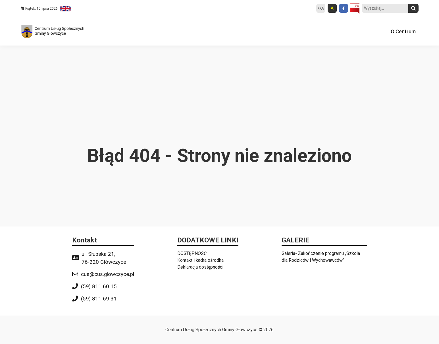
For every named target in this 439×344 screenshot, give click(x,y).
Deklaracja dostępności (200, 267)
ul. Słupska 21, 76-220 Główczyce (104, 258)
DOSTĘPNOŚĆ (192, 253)
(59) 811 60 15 (99, 286)
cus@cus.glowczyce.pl (107, 274)
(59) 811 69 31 (99, 299)
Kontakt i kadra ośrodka (200, 260)
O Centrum (403, 31)
